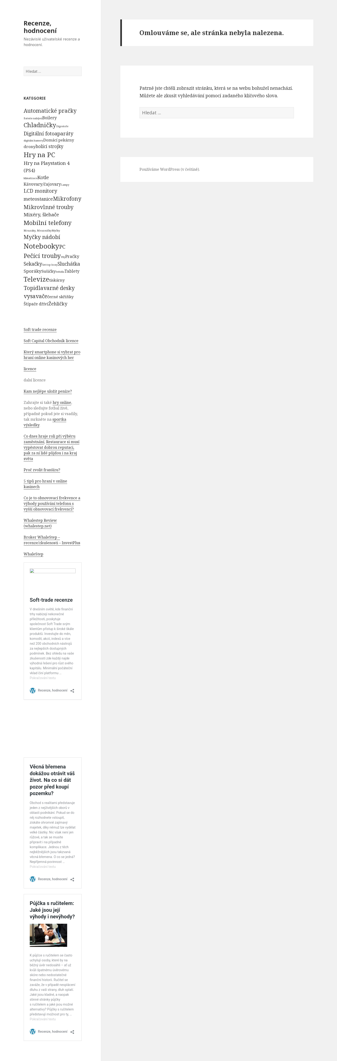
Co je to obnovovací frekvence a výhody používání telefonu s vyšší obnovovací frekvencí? (52, 503)
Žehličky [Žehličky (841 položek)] (57, 304)
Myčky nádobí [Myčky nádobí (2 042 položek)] (42, 237)
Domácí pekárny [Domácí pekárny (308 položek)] (58, 140)
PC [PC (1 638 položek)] (62, 246)
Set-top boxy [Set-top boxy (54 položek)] (50, 264)
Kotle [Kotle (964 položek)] (43, 177)
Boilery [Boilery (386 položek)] (49, 117)
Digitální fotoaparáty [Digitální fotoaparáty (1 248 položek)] (48, 133)
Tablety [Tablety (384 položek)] (72, 271)
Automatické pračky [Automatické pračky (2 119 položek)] (50, 110)
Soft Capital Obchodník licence (51, 340)
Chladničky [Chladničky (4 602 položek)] (40, 125)
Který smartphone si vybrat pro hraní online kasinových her (52, 354)
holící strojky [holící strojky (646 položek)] (49, 146)
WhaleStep (33, 554)
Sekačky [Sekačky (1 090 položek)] (33, 264)
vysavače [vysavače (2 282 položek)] (35, 296)
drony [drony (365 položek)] (30, 146)
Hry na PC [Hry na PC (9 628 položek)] (39, 154)
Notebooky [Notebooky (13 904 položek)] (41, 246)
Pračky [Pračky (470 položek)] (72, 256)
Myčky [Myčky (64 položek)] (56, 230)
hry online (62, 402)
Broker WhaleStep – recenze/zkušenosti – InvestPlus (52, 540)
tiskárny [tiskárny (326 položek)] (57, 280)
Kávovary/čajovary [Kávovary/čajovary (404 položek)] (42, 184)
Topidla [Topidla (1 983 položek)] (33, 288)
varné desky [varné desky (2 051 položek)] (59, 288)
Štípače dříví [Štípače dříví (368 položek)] (36, 304)
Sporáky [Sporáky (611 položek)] (32, 271)
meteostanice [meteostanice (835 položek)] (38, 199)
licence (30, 368)
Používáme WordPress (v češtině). (169, 169)
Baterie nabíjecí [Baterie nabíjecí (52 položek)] (33, 118)
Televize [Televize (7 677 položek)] (36, 279)
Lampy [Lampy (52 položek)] (65, 184)
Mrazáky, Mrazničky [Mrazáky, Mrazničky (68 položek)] (38, 230)
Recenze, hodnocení (40, 27)
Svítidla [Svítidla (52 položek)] (59, 271)
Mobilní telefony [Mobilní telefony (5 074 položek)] (48, 222)
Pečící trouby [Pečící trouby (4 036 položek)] (42, 256)
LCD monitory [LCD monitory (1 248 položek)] (40, 190)
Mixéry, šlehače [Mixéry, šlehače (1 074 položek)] (41, 214)
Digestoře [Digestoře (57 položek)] (62, 126)
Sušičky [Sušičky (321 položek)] (48, 271)
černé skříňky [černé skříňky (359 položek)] (60, 296)
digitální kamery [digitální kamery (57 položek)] (33, 140)
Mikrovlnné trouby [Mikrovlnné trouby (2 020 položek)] (48, 207)
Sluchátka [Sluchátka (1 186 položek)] (69, 263)
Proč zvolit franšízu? (42, 469)
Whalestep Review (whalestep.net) (40, 523)
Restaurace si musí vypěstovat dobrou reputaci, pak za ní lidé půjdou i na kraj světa (51, 450)
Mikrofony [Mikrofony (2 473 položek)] (67, 198)
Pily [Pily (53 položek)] (63, 257)
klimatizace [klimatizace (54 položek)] (30, 178)
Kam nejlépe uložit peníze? (48, 391)
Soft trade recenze (40, 329)
